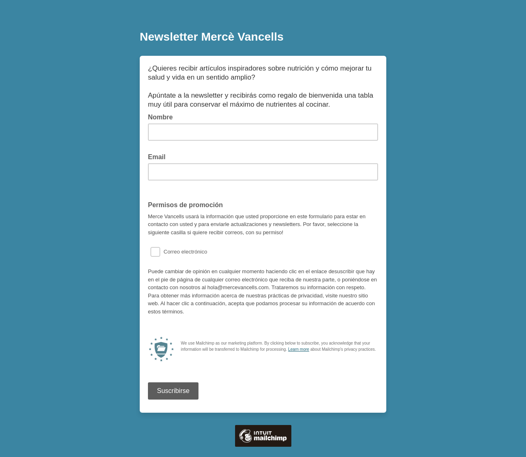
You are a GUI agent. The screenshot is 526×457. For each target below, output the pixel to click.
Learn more (298, 349)
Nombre (160, 117)
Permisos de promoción (185, 204)
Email (159, 156)
